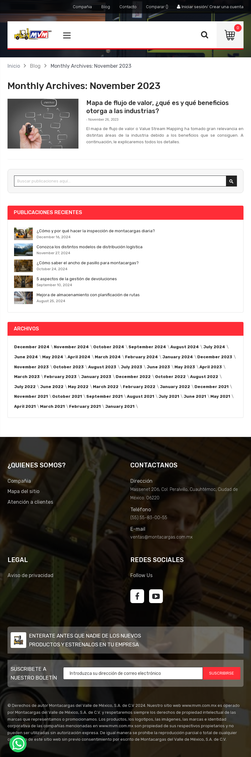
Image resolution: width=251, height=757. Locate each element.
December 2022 (133, 376)
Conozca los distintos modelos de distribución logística (90, 246)
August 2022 (204, 376)
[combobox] (125, 181)
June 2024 (26, 357)
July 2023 (131, 367)
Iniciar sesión (194, 6)
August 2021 (140, 396)
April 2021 (25, 406)
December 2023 (214, 357)
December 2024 (31, 346)
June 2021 (194, 396)
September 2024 (147, 346)
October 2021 (67, 396)
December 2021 (211, 386)
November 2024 (71, 346)
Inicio (14, 66)
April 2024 (79, 357)
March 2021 (52, 406)
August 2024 (184, 346)
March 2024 (108, 357)
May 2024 (52, 357)
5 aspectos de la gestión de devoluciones (77, 278)
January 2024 (177, 357)
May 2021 (220, 396)
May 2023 (184, 367)
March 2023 (27, 376)
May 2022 (78, 386)
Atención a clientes (30, 502)
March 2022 (105, 386)
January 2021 (119, 406)
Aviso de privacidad (30, 575)
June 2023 (158, 367)
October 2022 (170, 376)
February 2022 (139, 386)
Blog (105, 6)
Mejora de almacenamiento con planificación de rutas (88, 294)
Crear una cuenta (226, 6)
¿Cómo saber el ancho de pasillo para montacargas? (88, 262)
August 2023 (102, 367)
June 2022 (51, 386)
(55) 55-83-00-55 (148, 517)
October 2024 (108, 346)
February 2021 (85, 406)
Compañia (82, 6)
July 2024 (214, 346)
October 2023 (68, 367)
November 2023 (31, 367)
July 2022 (25, 386)
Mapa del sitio (23, 491)
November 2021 (31, 396)
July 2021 (168, 396)
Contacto (128, 6)
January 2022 (175, 386)
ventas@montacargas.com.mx (161, 537)
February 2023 (60, 376)
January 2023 (96, 376)
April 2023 (210, 367)
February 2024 (141, 357)
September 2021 (104, 396)
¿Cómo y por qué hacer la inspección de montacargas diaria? (96, 231)
